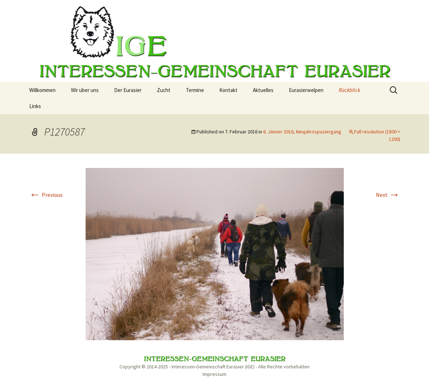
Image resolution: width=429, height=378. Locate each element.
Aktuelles (263, 90)
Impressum (214, 374)
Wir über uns (85, 90)
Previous (46, 194)
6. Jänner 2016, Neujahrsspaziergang (302, 131)
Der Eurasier (128, 90)
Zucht (163, 90)
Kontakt (228, 90)
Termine (195, 90)
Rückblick (349, 90)
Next (388, 194)
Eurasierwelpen (306, 90)
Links (35, 106)
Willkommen (42, 90)
